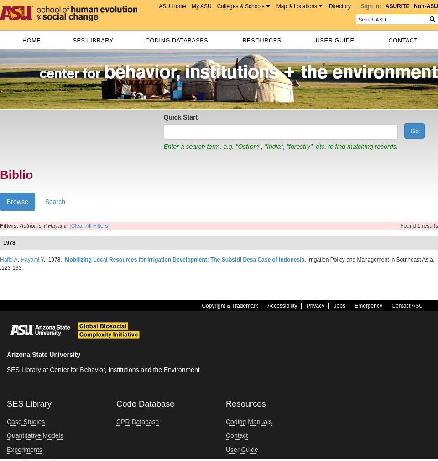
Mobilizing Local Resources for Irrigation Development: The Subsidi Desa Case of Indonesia (184, 260)
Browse (21, 204)
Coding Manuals (249, 421)
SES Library (93, 40)
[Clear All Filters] (90, 226)
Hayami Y (32, 260)
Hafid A (9, 260)
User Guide (335, 40)
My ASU (201, 6)
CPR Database (137, 421)
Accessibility (282, 306)
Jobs (339, 306)
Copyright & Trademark (230, 306)
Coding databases (177, 40)
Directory (340, 6)
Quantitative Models (35, 435)
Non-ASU (426, 6)
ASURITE (398, 6)
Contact (403, 40)
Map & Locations (296, 6)
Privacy (315, 306)
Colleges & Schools (241, 6)
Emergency (368, 306)
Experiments (24, 449)
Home (31, 40)
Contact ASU (407, 306)
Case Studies (26, 421)
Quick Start (181, 117)
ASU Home (172, 6)
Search (55, 201)
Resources (261, 40)
